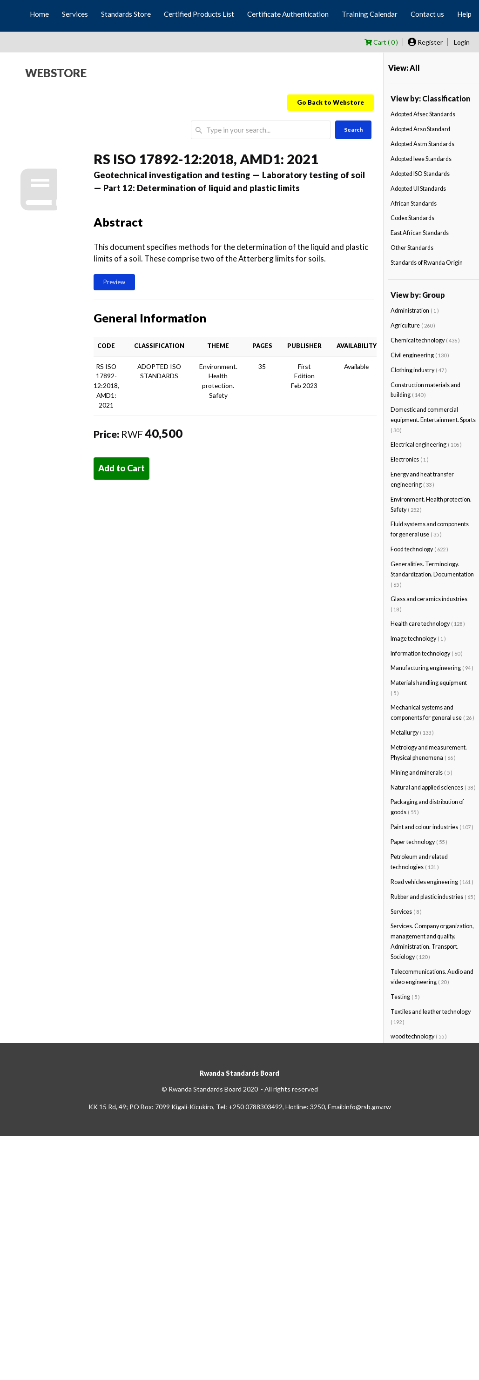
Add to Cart (121, 468)
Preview (114, 282)
